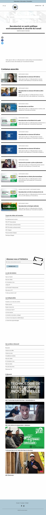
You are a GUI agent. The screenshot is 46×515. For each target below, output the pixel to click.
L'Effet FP (7, 285)
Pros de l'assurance (9, 366)
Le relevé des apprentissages (12, 320)
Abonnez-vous (38, 5)
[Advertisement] (24, 247)
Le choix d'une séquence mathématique (14, 317)
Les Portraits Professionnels (11, 287)
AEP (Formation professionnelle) (12, 224)
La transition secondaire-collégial (13, 315)
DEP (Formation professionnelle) (12, 227)
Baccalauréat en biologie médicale (29, 206)
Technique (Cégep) (9, 235)
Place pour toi (8, 369)
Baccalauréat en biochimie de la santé (30, 120)
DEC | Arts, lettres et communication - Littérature (17, 425)
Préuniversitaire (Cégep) (11, 232)
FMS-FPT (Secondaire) (10, 222)
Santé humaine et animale (23, 31)
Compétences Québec (10, 356)
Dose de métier (9, 279)
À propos (22, 503)
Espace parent (8, 304)
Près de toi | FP (9, 290)
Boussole (7, 348)
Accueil (18, 503)
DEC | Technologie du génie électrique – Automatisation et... (20, 400)
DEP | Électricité (9, 475)
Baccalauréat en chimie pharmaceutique (30, 176)
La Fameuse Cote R (9, 309)
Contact (26, 503)
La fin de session (9, 312)
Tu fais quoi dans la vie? (10, 293)
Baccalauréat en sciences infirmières (29, 76)
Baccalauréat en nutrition (26, 106)
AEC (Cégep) (8, 230)
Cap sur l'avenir (9, 277)
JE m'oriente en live (9, 282)
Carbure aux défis (9, 350)
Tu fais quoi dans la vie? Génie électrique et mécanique (19, 450)
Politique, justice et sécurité (24, 189)
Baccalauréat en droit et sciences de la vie (31, 192)
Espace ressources (9, 307)
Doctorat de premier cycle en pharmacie (30, 162)
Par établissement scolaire (11, 219)
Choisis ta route (9, 353)
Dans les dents (8, 364)
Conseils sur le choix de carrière (12, 301)
